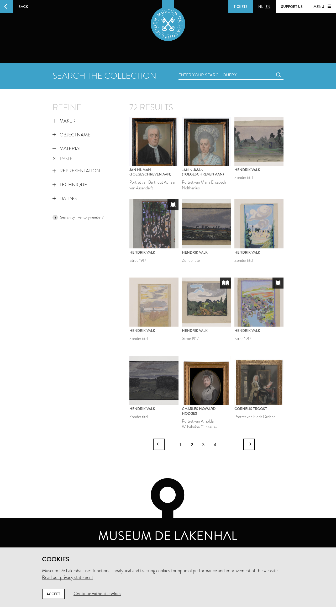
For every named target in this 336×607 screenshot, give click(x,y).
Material (67, 148)
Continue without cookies (97, 593)
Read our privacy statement (67, 577)
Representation (76, 170)
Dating (64, 198)
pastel (64, 159)
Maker (64, 121)
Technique (69, 184)
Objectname (71, 134)
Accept (53, 594)
